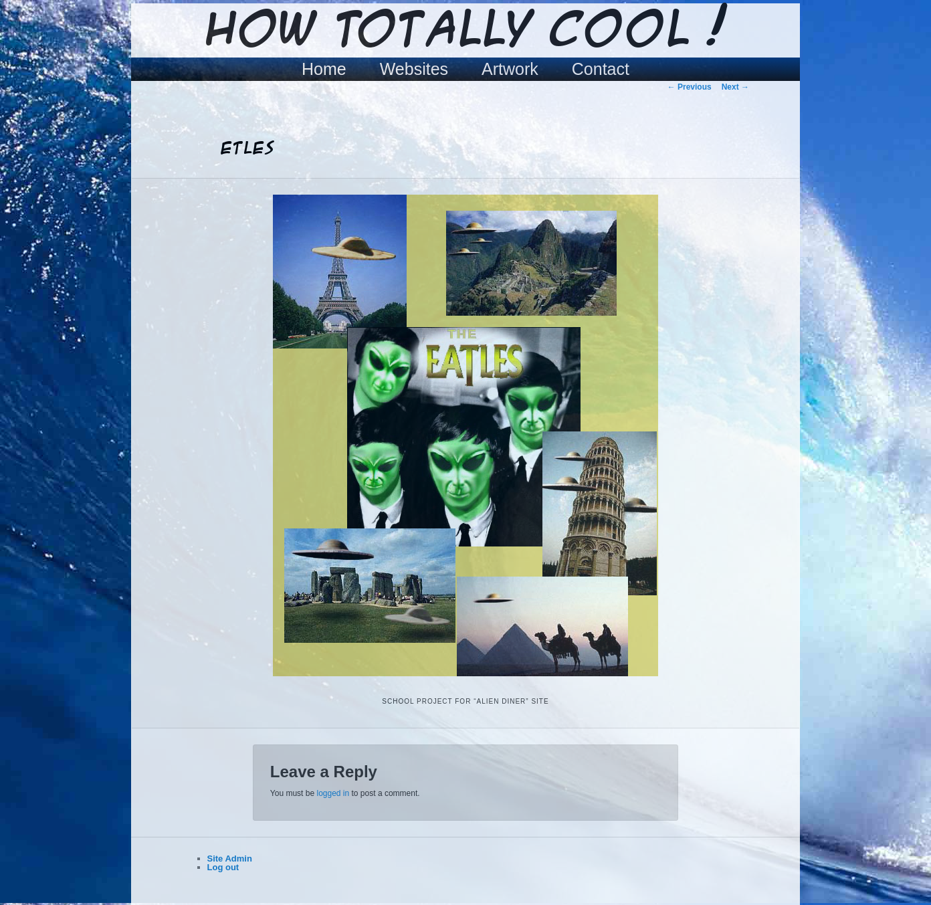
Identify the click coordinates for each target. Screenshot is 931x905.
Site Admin (229, 858)
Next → (735, 87)
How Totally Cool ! (465, 31)
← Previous (689, 87)
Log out (223, 867)
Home (324, 69)
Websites (414, 69)
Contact (600, 69)
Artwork (510, 69)
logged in (332, 793)
